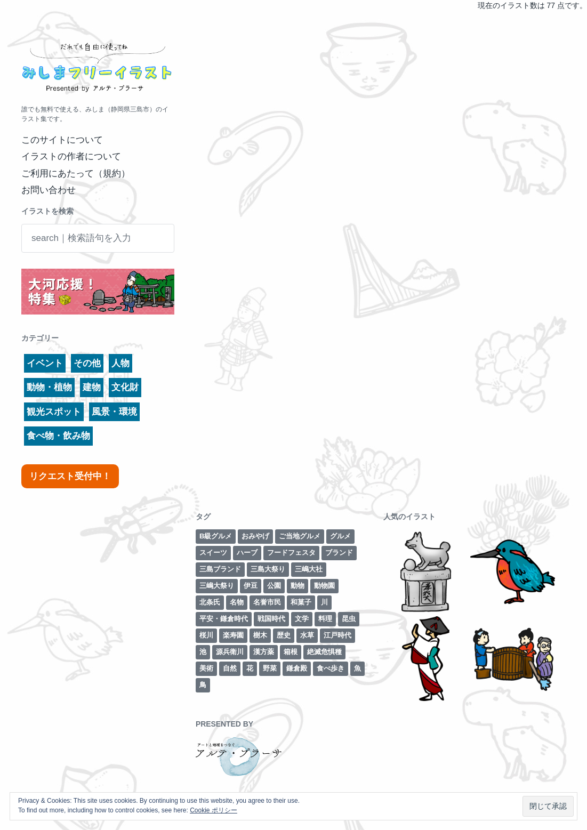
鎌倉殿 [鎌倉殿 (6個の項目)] (296, 668)
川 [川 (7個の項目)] (324, 602)
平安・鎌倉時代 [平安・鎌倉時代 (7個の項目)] (223, 619)
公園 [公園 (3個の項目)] (274, 586)
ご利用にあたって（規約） (75, 173)
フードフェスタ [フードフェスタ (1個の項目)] (291, 553)
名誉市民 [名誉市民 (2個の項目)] (267, 602)
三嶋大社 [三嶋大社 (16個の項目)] (309, 569)
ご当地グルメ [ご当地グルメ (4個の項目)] (299, 536)
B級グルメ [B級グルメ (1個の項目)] (215, 536)
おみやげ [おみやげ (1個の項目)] (255, 536)
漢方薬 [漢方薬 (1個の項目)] (263, 652)
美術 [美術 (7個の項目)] (206, 668)
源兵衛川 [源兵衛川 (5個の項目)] (230, 652)
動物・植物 (49, 387)
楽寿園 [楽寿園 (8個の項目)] (233, 635)
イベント (45, 363)
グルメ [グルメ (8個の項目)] (340, 536)
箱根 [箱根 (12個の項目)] (290, 652)
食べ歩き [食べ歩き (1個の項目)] (330, 668)
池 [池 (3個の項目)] (202, 652)
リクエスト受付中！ (70, 476)
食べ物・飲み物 (58, 436)
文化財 (125, 387)
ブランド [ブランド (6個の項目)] (339, 553)
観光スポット (54, 412)
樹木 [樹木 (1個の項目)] (260, 635)
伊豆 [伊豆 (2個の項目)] (251, 586)
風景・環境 (114, 412)
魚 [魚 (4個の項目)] (357, 668)
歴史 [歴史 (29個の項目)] (284, 635)
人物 (120, 363)
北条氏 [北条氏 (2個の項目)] (209, 602)
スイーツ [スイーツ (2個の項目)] (213, 553)
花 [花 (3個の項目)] (249, 668)
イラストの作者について (71, 156)
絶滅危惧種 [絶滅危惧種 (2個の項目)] (324, 652)
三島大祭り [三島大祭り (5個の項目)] (268, 569)
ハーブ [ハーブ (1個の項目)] (247, 553)
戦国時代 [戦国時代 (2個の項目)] (271, 619)
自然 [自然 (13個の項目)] (230, 668)
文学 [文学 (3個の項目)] (302, 619)
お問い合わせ (48, 190)
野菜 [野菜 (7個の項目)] (270, 668)
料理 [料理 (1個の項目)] (325, 619)
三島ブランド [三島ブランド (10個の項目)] (220, 569)
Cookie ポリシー (213, 810)
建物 (92, 387)
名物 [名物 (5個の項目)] (237, 602)
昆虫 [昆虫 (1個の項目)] (349, 619)
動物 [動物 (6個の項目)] (297, 586)
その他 (87, 363)
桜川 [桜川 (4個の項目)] (206, 635)
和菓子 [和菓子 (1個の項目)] (301, 602)
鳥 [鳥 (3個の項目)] (202, 685)
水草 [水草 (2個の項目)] (307, 635)
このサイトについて (62, 140)
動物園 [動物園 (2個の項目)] (324, 586)
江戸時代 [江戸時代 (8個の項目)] (337, 635)
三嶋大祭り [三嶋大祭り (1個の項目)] (216, 586)
